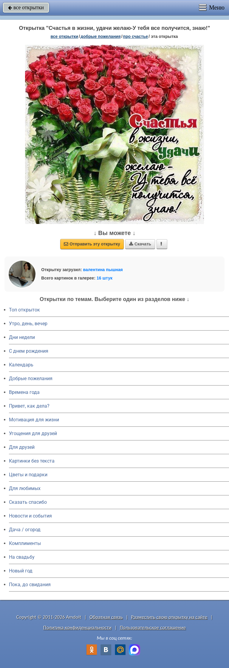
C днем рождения (28, 351)
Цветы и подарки (28, 474)
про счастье (135, 36)
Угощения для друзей (33, 433)
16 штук (104, 278)
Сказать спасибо (28, 502)
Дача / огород (25, 529)
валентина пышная (103, 269)
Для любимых (25, 488)
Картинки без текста (32, 461)
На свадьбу (22, 557)
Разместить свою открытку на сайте (169, 617)
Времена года (24, 392)
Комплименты (25, 543)
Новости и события (30, 516)
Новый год (21, 571)
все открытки (26, 7)
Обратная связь (106, 617)
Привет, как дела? (29, 406)
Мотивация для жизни (34, 420)
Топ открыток (24, 310)
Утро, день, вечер (28, 323)
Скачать (140, 244)
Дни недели (22, 337)
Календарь (21, 365)
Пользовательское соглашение (153, 627)
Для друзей (22, 447)
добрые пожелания (101, 36)
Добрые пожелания (30, 378)
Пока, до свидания (30, 584)
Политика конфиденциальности (77, 627)
